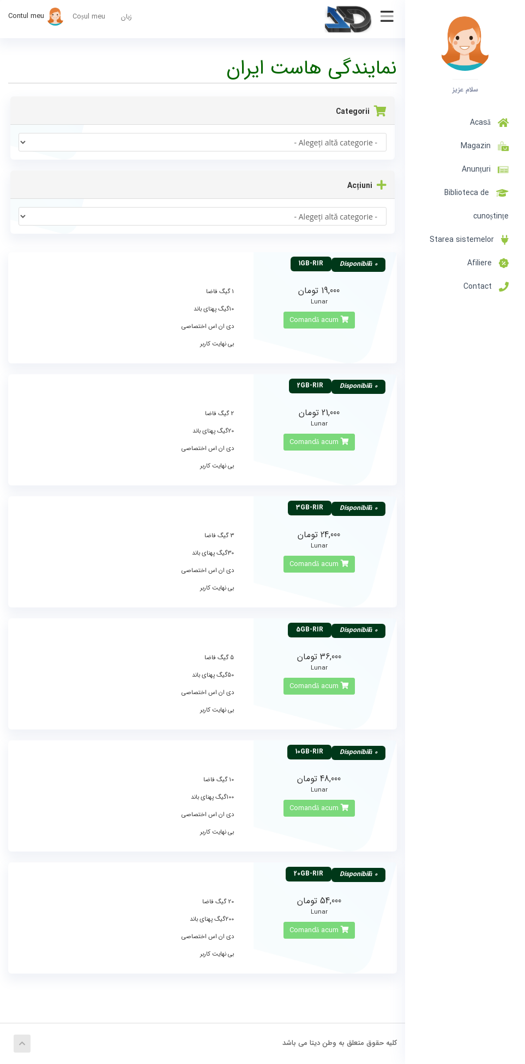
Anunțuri (485, 169)
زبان (126, 16)
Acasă (489, 123)
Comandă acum (319, 320)
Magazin (482, 146)
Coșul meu (89, 16)
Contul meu (36, 16)
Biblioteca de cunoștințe (476, 204)
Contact (486, 287)
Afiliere (488, 263)
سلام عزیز (465, 89)
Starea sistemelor (469, 240)
